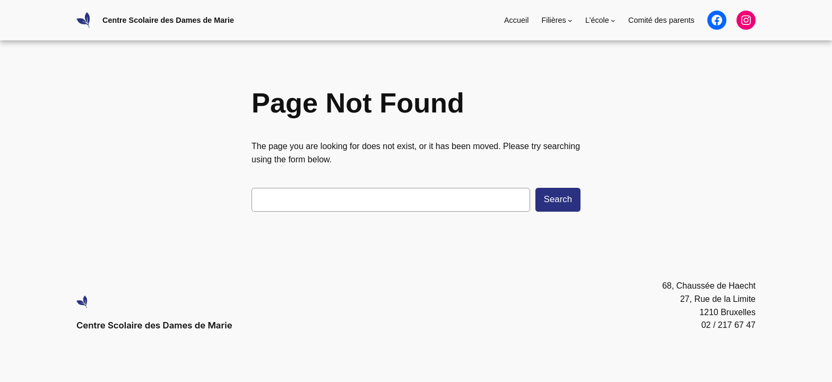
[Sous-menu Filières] (570, 20)
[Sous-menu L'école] (613, 20)
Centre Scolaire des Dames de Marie (168, 20)
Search (558, 199)
